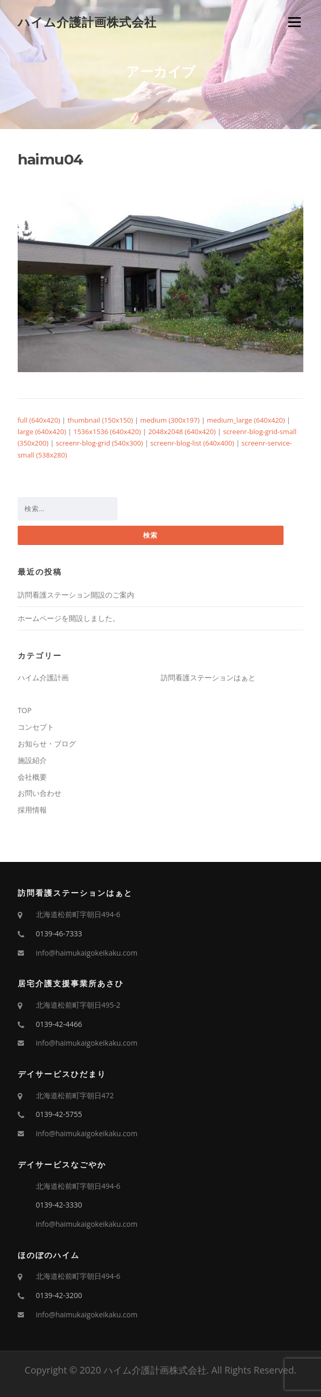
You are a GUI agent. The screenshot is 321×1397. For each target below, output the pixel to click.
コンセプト (36, 727)
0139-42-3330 (59, 1205)
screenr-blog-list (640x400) (192, 443)
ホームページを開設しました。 (69, 618)
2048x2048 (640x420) (182, 431)
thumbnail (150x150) (100, 420)
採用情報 (32, 810)
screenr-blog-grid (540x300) (99, 443)
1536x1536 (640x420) (107, 431)
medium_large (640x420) (246, 420)
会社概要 (32, 777)
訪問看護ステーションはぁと (208, 677)
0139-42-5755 (59, 1114)
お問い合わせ (39, 793)
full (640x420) (39, 420)
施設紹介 (32, 760)
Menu (294, 22)
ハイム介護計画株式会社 (87, 22)
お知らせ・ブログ (47, 743)
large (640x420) (42, 431)
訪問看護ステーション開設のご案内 (76, 595)
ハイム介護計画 (43, 677)
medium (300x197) (170, 420)
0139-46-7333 (59, 933)
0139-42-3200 (59, 1295)
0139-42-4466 (59, 1024)
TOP (25, 710)
